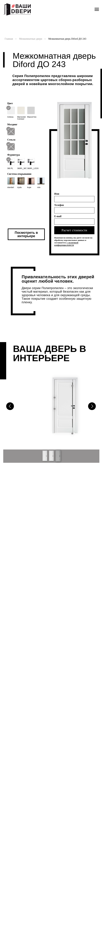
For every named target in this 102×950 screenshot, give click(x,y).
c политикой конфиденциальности (66, 243)
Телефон (59, 205)
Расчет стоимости (74, 230)
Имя (56, 193)
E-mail (57, 216)
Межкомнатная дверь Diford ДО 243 (67, 38)
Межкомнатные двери (30, 38)
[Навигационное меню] (97, 9)
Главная (9, 38)
